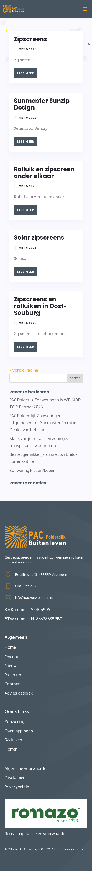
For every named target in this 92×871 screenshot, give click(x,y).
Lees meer (25, 73)
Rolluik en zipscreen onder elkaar (44, 172)
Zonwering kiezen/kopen (32, 470)
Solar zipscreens (39, 238)
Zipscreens (30, 39)
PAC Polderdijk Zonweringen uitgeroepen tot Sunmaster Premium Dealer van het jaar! (43, 422)
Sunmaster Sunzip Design (42, 104)
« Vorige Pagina (23, 370)
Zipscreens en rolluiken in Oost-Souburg (40, 306)
